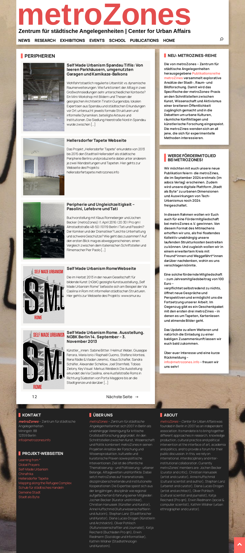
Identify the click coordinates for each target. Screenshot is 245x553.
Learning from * (30, 460)
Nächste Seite (122, 396)
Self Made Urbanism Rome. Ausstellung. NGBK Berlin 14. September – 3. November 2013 (105, 337)
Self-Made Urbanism (33, 469)
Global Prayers (29, 464)
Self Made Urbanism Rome (92, 268)
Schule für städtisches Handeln (41, 487)
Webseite (126, 268)
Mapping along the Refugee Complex (45, 483)
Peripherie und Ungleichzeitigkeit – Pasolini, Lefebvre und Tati (101, 206)
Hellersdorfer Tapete (33, 478)
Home (169, 40)
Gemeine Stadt (30, 492)
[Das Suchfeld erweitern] (221, 40)
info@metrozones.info (181, 362)
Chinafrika (26, 474)
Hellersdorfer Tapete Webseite (97, 140)
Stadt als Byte (29, 497)
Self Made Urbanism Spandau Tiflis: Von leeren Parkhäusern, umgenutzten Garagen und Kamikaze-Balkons (105, 69)
